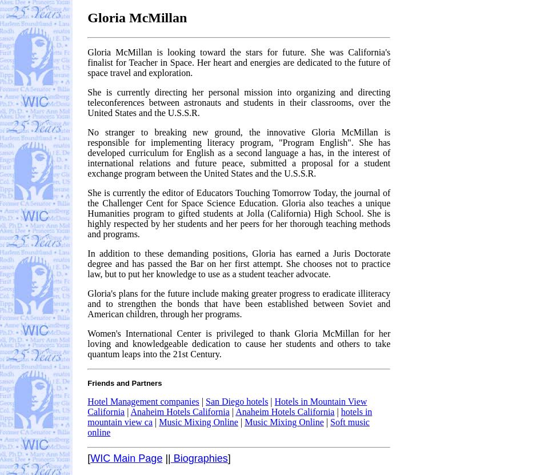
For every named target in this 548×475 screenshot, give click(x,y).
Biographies (199, 458)
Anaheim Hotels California (180, 412)
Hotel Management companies (143, 401)
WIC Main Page (126, 458)
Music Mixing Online (198, 422)
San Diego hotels (237, 401)
